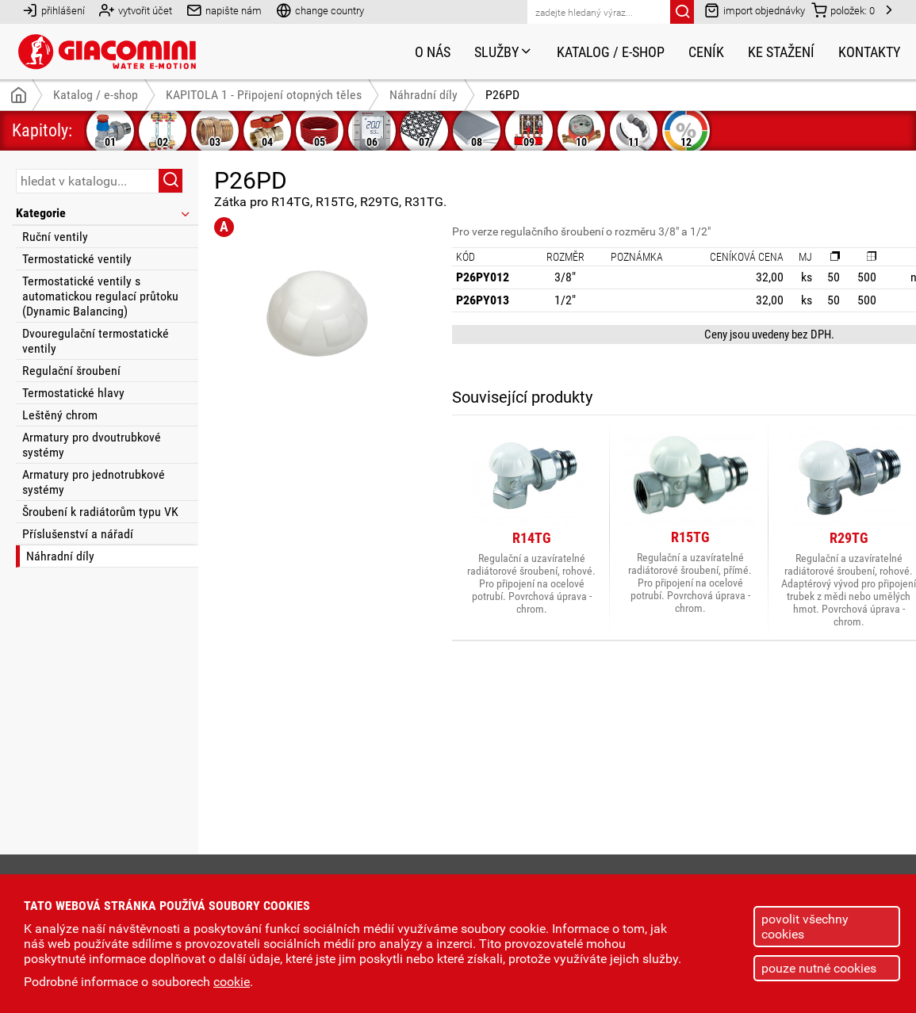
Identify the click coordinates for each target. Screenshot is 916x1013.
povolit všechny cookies (805, 927)
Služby (503, 52)
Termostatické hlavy (73, 392)
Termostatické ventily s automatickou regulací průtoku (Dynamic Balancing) (100, 296)
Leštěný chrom (60, 414)
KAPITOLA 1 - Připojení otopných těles (264, 94)
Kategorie (104, 212)
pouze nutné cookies (818, 968)
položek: (843, 9)
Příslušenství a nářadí (77, 533)
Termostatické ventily (77, 258)
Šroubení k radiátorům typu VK (100, 511)
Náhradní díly (60, 556)
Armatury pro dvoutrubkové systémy (91, 445)
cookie (231, 981)
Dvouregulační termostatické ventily (95, 341)
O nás (432, 52)
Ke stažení (781, 52)
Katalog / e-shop (611, 52)
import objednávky (754, 9)
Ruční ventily (55, 236)
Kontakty (869, 52)
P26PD (502, 94)
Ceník (706, 52)
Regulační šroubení (71, 370)
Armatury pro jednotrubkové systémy (93, 482)
